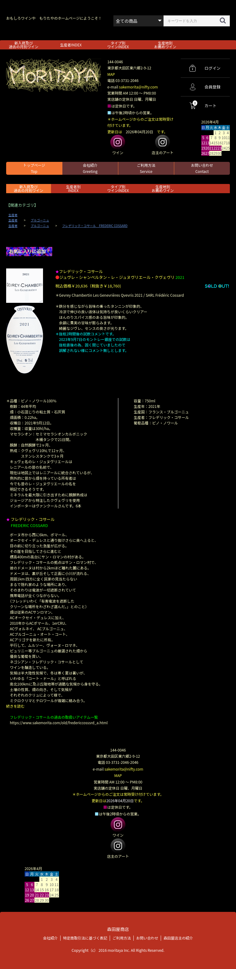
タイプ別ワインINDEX (118, 44)
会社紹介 (90, 168)
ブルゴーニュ (40, 220)
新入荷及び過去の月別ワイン (23, 44)
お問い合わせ (202, 168)
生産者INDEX (70, 44)
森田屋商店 (117, 928)
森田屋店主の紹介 (178, 937)
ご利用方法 (146, 168)
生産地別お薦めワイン (165, 44)
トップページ (34, 168)
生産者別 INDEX (73, 188)
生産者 (13, 215)
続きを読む (15, 706)
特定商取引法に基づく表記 (85, 937)
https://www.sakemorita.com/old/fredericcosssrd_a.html (59, 722)
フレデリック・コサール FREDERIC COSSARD (95, 226)
